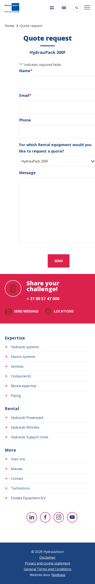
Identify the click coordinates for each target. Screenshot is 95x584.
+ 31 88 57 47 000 (43, 298)
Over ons (18, 459)
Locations (64, 311)
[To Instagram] (59, 517)
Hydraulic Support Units (29, 437)
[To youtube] (72, 517)
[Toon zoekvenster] (77, 8)
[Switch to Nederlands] (52, 7)
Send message (26, 311)
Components (21, 376)
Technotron (20, 488)
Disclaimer (47, 557)
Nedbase (58, 575)
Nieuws (17, 468)
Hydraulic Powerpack (27, 417)
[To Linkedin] (32, 517)
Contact (17, 478)
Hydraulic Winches (25, 427)
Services (17, 366)
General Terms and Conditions (47, 569)
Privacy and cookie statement (47, 563)
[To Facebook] (45, 517)
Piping (16, 395)
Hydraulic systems (25, 347)
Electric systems (23, 356)
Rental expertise (23, 386)
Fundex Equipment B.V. (28, 498)
